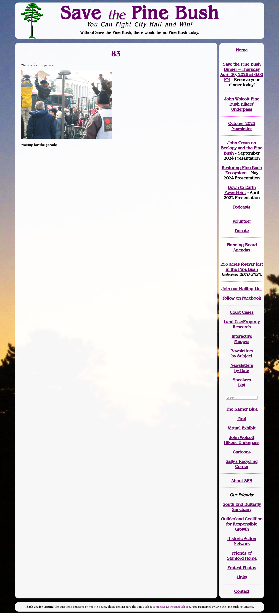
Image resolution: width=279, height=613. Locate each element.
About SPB (241, 480)
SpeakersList (242, 382)
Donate (242, 230)
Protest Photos (241, 567)
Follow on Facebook (241, 298)
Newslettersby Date (241, 368)
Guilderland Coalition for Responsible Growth (241, 524)
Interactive (241, 336)
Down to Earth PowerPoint (240, 190)
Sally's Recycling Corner (242, 464)
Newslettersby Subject (241, 353)
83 (116, 53)
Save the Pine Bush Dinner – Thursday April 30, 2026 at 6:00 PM (241, 72)
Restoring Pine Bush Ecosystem (242, 170)
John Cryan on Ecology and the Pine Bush (241, 148)
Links (241, 577)
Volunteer (242, 221)
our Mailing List (246, 288)
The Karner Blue (242, 409)
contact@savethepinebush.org (171, 607)
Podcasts (241, 207)
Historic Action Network (241, 541)
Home (242, 50)
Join (226, 288)
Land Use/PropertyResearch (242, 324)
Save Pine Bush (139, 13)
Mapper (241, 341)
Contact (241, 591)
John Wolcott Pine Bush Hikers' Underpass (241, 104)
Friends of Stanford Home (242, 556)
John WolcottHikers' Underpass (241, 440)
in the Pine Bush (244, 267)
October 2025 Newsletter (241, 126)
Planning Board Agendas (242, 247)
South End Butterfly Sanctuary (242, 507)
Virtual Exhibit (242, 428)
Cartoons (242, 452)
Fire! (241, 418)
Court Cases (242, 312)
